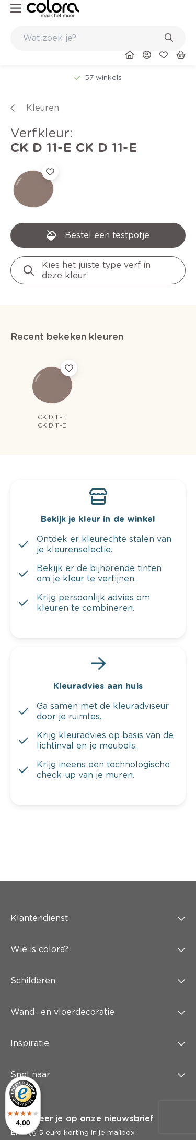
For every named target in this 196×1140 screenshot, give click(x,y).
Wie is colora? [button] (98, 949)
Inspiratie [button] (98, 1043)
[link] (53, 8)
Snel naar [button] (98, 1074)
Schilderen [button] (98, 980)
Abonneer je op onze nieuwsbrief (82, 1118)
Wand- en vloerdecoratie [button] (98, 1012)
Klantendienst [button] (98, 918)
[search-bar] (91, 38)
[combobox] (98, 38)
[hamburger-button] (15, 8)
